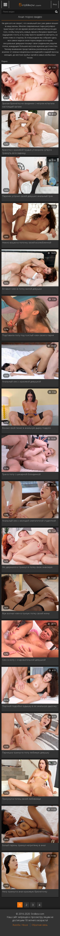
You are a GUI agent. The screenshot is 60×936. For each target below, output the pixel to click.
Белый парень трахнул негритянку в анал (24, 845)
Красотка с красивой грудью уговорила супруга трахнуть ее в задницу (27, 151)
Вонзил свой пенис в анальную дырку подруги (26, 427)
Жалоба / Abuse (20, 925)
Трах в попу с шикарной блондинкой (21, 474)
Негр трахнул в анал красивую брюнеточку (24, 891)
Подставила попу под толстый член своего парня (28, 335)
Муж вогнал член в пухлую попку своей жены (26, 613)
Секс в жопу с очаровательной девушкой (24, 659)
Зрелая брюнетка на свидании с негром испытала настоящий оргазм (28, 105)
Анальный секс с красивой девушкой (21, 381)
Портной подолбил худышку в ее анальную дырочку (29, 706)
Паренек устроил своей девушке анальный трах (27, 196)
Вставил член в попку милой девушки (22, 288)
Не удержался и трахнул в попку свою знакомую (27, 567)
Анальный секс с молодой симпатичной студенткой (29, 520)
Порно (4, 61)
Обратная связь (40, 925)
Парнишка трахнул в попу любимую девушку (25, 752)
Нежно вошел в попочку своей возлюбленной (26, 242)
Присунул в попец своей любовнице (21, 798)
